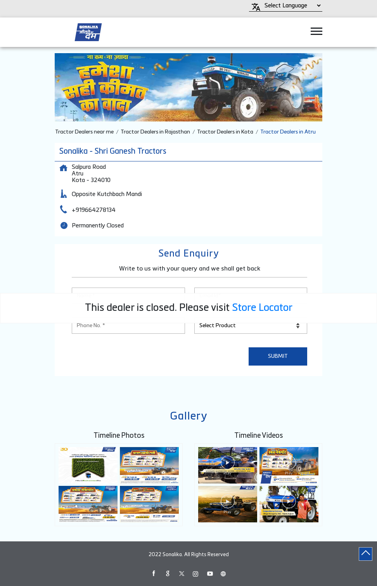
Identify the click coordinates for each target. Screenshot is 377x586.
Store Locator (262, 308)
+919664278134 (94, 210)
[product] (251, 325)
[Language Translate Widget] (291, 5)
